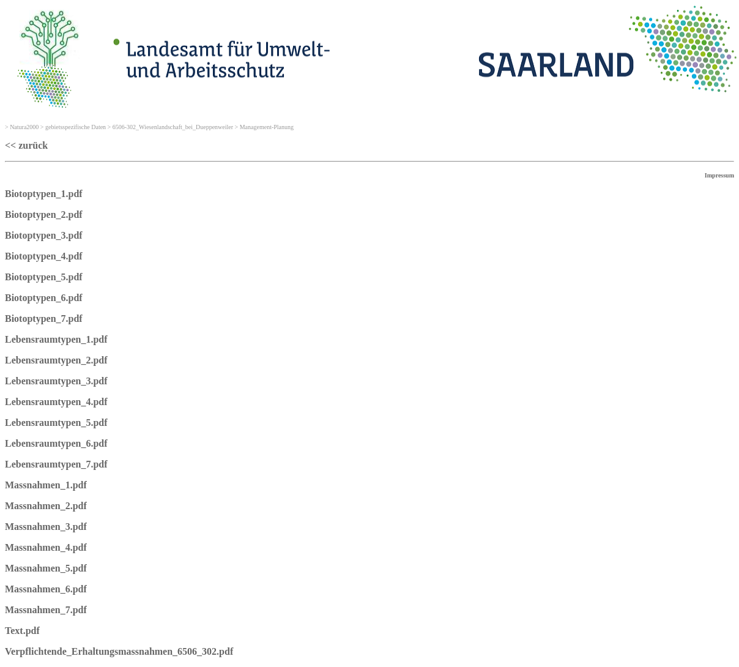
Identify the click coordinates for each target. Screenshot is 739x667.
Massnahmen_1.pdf (46, 485)
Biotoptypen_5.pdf (44, 277)
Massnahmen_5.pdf (46, 568)
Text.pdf (22, 630)
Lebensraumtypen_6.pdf (56, 443)
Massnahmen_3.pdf (46, 526)
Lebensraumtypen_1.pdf (56, 339)
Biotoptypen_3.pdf (44, 235)
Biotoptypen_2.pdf (44, 214)
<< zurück (26, 145)
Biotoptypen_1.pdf (44, 193)
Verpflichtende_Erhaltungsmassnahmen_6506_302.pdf (119, 651)
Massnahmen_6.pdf (46, 589)
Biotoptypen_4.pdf (44, 256)
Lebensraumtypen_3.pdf (56, 381)
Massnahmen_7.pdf (46, 610)
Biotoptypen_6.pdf (44, 298)
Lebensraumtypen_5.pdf (56, 422)
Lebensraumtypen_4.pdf (56, 402)
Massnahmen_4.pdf (46, 547)
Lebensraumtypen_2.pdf (56, 360)
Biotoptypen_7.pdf (44, 318)
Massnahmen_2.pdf (46, 506)
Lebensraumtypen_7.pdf (56, 464)
